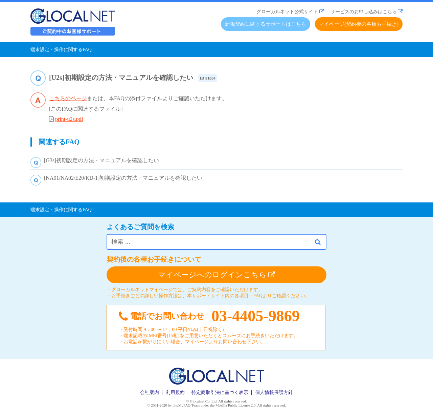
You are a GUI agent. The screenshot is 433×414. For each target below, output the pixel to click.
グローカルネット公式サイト (287, 11)
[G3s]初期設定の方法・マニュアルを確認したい (101, 160)
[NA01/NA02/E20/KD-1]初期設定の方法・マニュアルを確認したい (123, 178)
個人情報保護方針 (274, 392)
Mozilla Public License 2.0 (235, 405)
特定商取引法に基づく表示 (219, 392)
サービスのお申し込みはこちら (364, 11)
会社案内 (149, 392)
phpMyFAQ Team (186, 405)
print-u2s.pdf (69, 119)
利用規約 (175, 392)
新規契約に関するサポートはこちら (265, 24)
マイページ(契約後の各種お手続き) (358, 24)
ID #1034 (207, 78)
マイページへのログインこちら (216, 274)
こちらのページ (68, 98)
